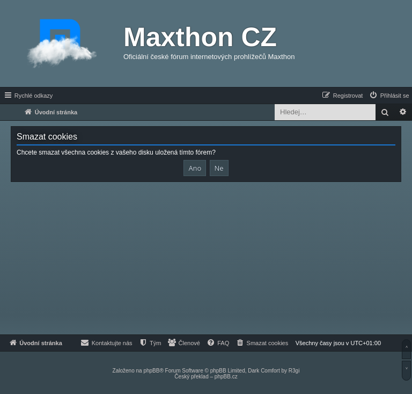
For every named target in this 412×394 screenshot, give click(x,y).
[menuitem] (389, 95)
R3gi (294, 371)
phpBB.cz (226, 377)
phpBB (151, 371)
